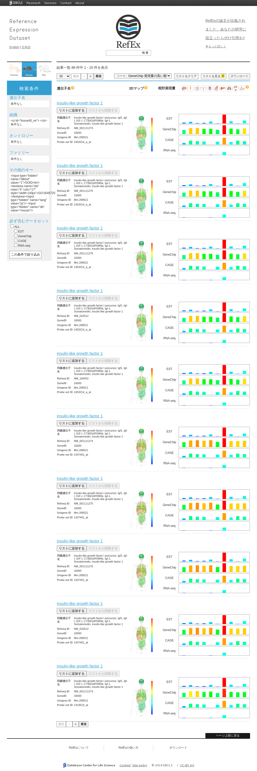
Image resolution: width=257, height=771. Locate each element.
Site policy (139, 765)
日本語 (26, 47)
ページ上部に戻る (228, 735)
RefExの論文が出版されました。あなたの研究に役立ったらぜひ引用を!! (225, 29)
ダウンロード (239, 76)
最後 (98, 76)
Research (33, 3)
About (79, 3)
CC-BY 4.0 (187, 765)
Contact (65, 3)
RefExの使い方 (129, 747)
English (14, 47)
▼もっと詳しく (215, 46)
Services (50, 3)
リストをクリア (186, 76)
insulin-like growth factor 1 (80, 103)
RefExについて (79, 747)
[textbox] (123, 52)
